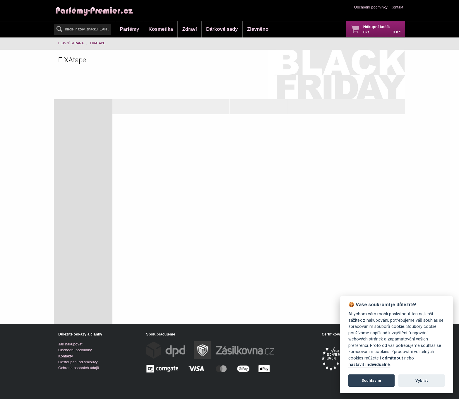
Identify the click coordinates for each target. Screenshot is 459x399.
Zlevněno (257, 29)
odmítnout (392, 358)
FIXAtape (97, 43)
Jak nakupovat (70, 344)
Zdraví (189, 29)
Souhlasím (371, 380)
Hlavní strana (71, 43)
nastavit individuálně (369, 364)
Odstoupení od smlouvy (77, 362)
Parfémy (129, 29)
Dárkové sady (222, 29)
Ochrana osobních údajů (78, 368)
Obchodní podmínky (371, 7)
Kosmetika (160, 29)
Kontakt (397, 7)
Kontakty (65, 356)
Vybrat (421, 380)
